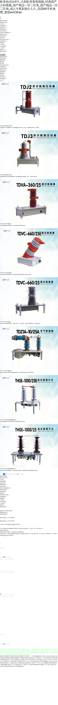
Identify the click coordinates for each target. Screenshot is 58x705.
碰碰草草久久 (19, 664)
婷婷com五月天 (7, 659)
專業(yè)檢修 (3, 70)
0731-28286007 (10, 517)
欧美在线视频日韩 (37, 656)
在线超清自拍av (36, 661)
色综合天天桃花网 (18, 662)
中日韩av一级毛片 (46, 656)
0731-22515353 (10, 521)
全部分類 (3, 54)
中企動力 (31, 528)
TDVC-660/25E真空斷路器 (6, 272)
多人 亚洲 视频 (38, 659)
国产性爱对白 (31, 659)
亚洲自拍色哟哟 (52, 662)
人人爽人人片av (45, 659)
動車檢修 (2, 73)
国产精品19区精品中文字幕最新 (16, 656)
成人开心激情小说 (52, 664)
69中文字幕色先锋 (15, 659)
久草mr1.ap (51, 661)
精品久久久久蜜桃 (10, 662)
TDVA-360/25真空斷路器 (5, 223)
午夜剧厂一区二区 (35, 662)
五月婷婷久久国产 (24, 659)
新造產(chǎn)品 (3, 68)
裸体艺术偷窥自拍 (34, 664)
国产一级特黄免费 (12, 661)
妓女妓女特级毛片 (27, 662)
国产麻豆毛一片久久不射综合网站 (43, 657)
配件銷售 (2, 75)
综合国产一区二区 (12, 664)
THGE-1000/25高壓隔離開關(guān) (8, 468)
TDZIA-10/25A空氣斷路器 (6, 370)
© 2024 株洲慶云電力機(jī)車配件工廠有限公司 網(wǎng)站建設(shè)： (15, 528)
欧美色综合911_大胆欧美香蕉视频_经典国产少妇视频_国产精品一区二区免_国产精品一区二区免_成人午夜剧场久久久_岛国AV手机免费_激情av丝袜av (29, 7)
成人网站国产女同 (20, 661)
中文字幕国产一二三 (28, 656)
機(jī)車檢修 (2, 71)
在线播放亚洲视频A (14, 657)
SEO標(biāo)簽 (39, 528)
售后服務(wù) (3, 78)
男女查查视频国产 (44, 661)
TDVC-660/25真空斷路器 (5, 321)
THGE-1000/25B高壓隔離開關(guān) (8, 419)
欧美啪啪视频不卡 (20, 666)
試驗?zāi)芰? (3, 76)
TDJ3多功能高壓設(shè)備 (6, 174)
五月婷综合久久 (31, 657)
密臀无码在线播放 (6, 657)
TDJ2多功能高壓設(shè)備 (6, 125)
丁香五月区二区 (26, 664)
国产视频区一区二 (43, 664)
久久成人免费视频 (44, 662)
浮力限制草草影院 (23, 657)
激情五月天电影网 (4, 656)
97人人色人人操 (28, 661)
